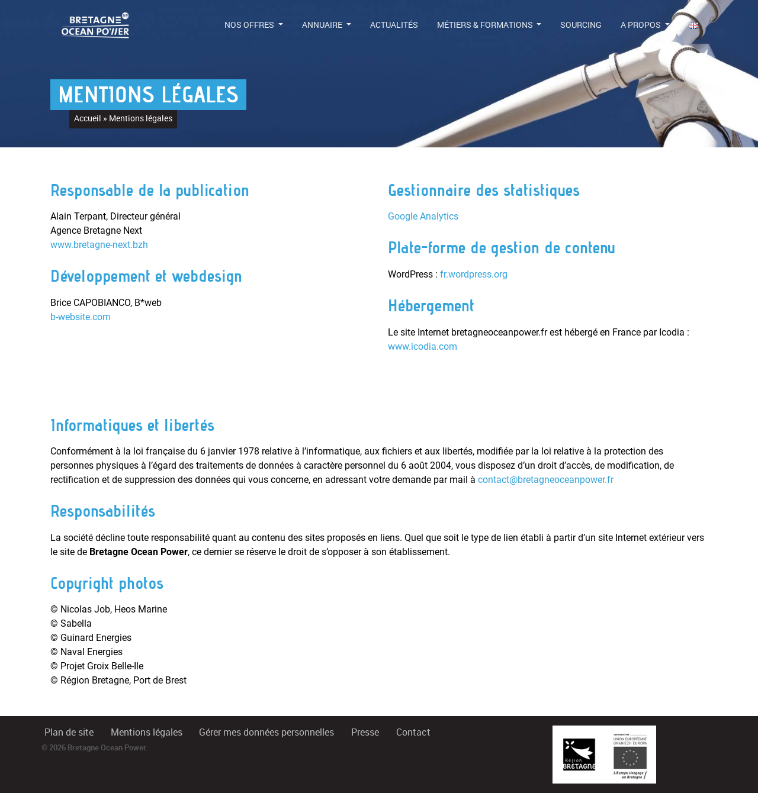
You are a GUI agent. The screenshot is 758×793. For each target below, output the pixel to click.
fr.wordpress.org (474, 274)
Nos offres (250, 25)
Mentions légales (146, 732)
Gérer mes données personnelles (266, 732)
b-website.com (80, 317)
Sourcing (581, 25)
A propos (642, 25)
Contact (413, 732)
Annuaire (323, 25)
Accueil (87, 118)
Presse (365, 732)
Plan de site (69, 732)
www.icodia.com (422, 346)
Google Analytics (423, 216)
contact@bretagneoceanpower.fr (546, 479)
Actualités (394, 25)
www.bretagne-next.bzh (99, 244)
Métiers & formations (486, 25)
